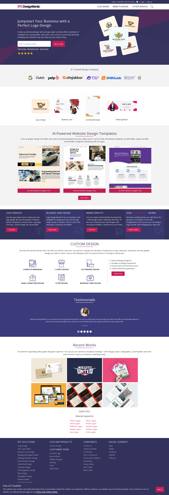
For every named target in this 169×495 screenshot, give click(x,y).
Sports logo (44, 49)
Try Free (92, 230)
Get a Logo (58, 44)
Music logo (22, 49)
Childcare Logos (76, 426)
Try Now (11, 230)
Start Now (52, 230)
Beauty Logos (75, 429)
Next (142, 107)
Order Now (118, 273)
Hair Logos (74, 432)
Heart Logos (75, 423)
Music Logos (91, 420)
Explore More (84, 411)
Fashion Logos (92, 429)
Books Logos (91, 423)
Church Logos (75, 420)
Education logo (33, 49)
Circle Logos (91, 432)
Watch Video (133, 230)
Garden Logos (91, 426)
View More (85, 198)
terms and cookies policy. (47, 492)
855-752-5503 (129, 2)
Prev (26, 107)
